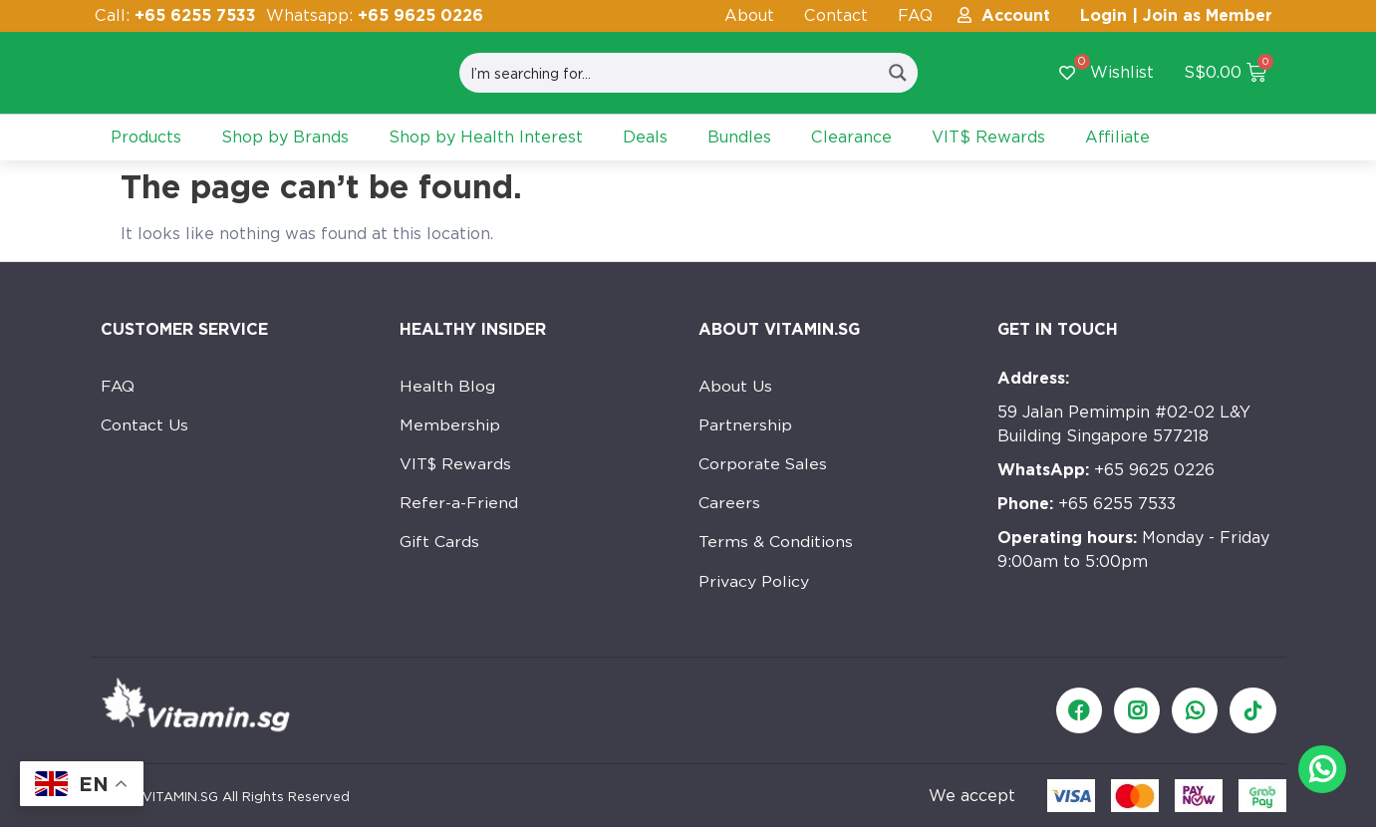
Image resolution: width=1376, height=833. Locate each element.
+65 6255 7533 (1086, 503)
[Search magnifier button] (898, 73)
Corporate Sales (763, 465)
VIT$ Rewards (456, 465)
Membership (450, 425)
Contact (836, 15)
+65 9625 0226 (1106, 469)
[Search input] (669, 73)
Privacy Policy (753, 585)
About (749, 15)
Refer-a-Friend (459, 505)
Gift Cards (440, 545)
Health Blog (447, 386)
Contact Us (145, 425)
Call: (175, 15)
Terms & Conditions (776, 545)
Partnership (745, 425)
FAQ (915, 15)
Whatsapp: (374, 15)
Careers (729, 505)
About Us (735, 386)
